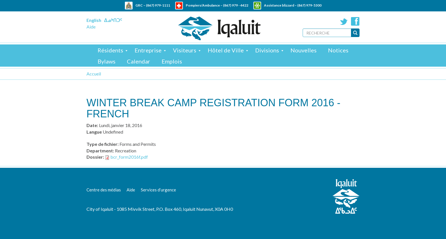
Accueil (93, 73)
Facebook (355, 21)
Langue (94, 131)
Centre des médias (103, 189)
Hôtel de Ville (226, 50)
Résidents (110, 50)
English (93, 20)
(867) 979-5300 (309, 5)
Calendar (138, 61)
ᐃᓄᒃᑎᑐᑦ (113, 20)
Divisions (267, 50)
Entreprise (148, 50)
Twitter (344, 21)
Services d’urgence (158, 189)
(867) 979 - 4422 (235, 5)
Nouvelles (303, 50)
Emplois (172, 61)
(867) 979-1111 (158, 5)
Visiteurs (184, 50)
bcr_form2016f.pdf (129, 157)
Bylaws (106, 61)
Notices (338, 50)
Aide (91, 26)
